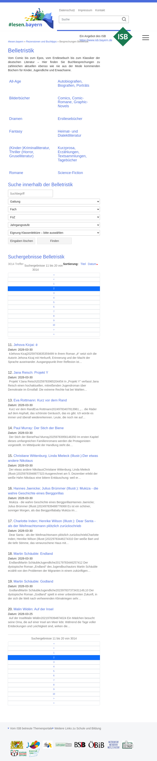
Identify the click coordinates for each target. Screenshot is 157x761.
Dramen (15, 119)
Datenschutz (67, 10)
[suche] (89, 19)
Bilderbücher (19, 98)
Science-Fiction (70, 173)
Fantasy (15, 131)
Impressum (85, 10)
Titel (83, 264)
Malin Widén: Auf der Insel (33, 609)
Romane (16, 173)
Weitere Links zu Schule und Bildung (78, 728)
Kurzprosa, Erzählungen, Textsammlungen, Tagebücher (72, 154)
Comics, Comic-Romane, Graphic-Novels (73, 102)
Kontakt (100, 10)
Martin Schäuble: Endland (33, 554)
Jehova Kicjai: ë (25, 345)
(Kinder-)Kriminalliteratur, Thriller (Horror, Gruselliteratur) (29, 152)
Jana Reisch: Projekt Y (30, 372)
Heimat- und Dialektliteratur (69, 133)
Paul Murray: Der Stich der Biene (38, 428)
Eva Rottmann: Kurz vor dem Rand (40, 400)
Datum (92, 264)
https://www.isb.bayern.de (96, 40)
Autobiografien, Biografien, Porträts (73, 83)
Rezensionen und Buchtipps (41, 41)
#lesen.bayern (15, 41)
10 (54, 325)
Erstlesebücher (70, 119)
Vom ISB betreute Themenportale (31, 728)
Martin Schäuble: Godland (33, 581)
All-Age (15, 81)
